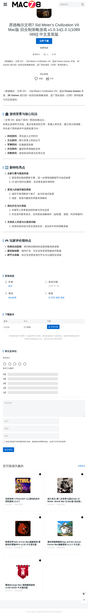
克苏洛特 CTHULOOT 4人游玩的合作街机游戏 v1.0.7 (22, 500)
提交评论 (8, 449)
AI (49, 297)
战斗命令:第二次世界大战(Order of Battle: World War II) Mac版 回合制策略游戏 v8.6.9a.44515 (64, 500)
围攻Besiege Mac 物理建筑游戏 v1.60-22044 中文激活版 (20, 586)
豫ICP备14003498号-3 (54, 612)
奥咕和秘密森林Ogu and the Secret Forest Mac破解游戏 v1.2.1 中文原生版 (64, 543)
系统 (62, 297)
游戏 (58, 297)
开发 (53, 297)
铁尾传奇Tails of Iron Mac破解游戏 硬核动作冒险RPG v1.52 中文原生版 (22, 543)
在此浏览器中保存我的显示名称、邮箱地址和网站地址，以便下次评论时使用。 (36, 442)
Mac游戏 (44, 74)
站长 (10, 286)
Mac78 (34, 612)
